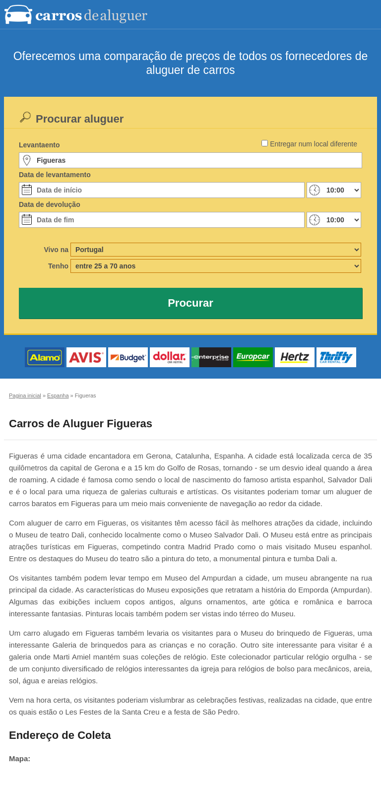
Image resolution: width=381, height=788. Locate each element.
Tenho (58, 266)
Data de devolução (49, 204)
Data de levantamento (55, 175)
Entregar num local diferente (313, 144)
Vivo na (56, 250)
